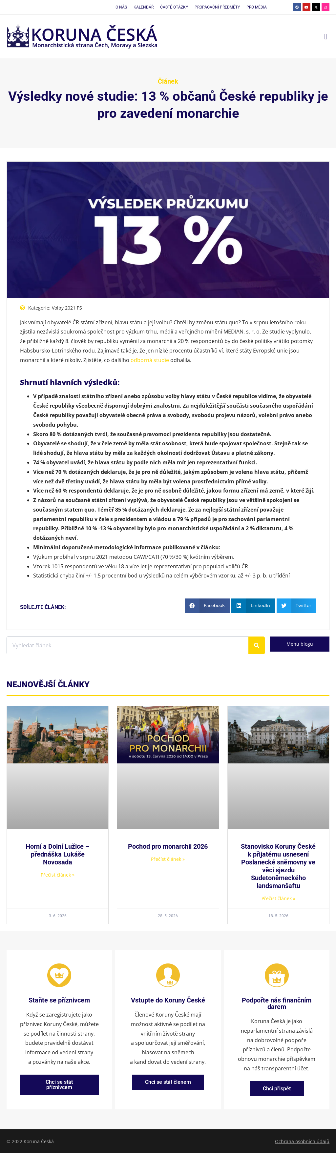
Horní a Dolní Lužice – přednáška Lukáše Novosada (58, 854)
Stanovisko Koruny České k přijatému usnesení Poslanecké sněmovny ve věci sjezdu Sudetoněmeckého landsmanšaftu (278, 866)
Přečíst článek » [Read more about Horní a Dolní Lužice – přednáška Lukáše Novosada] (57, 875)
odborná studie (150, 360)
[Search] (256, 646)
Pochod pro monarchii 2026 (168, 846)
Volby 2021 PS (67, 308)
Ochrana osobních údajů (302, 1141)
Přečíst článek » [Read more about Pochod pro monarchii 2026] (168, 859)
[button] (325, 36)
